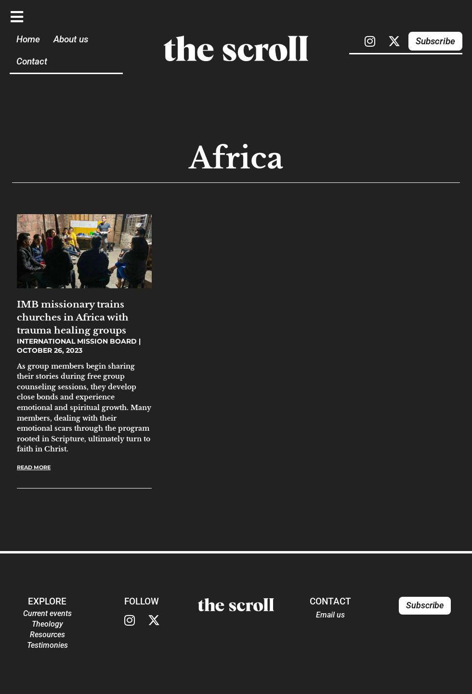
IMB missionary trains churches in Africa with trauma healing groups (73, 317)
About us (70, 39)
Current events (47, 613)
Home (28, 39)
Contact (31, 61)
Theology (47, 624)
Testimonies (47, 645)
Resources (47, 634)
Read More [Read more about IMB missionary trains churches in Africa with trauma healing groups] (34, 467)
